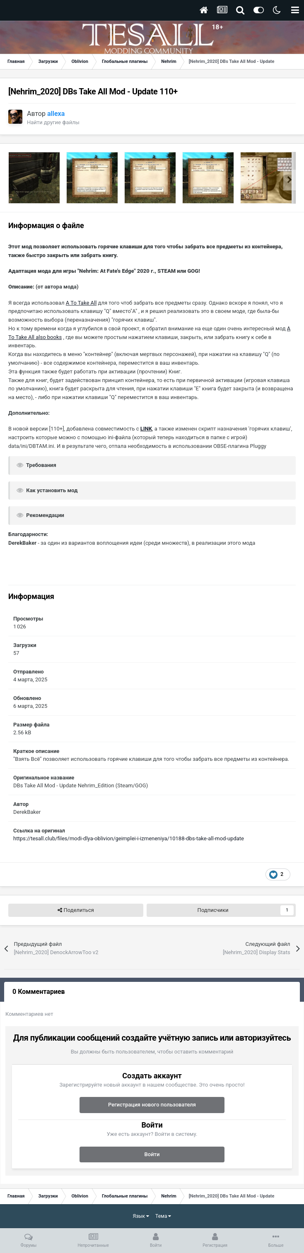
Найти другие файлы (53, 122)
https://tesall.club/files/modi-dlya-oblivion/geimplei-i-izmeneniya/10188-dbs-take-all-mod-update (128, 838)
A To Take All (81, 303)
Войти (152, 1154)
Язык (141, 1216)
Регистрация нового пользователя (152, 1104)
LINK (146, 429)
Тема (163, 1216)
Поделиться (76, 910)
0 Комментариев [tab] (38, 992)
